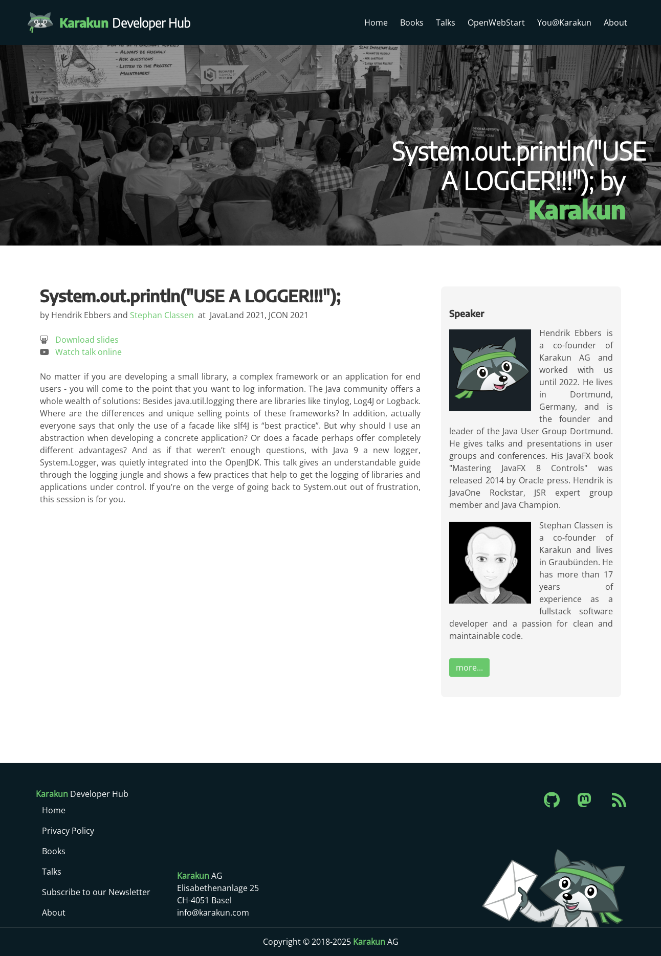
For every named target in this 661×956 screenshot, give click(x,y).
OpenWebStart (496, 22)
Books (412, 22)
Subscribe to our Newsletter (96, 892)
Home (376, 22)
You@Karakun (564, 22)
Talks (445, 22)
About (615, 22)
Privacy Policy (68, 830)
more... (469, 667)
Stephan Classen (162, 315)
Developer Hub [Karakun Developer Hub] (130, 22)
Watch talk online (88, 352)
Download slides (87, 339)
